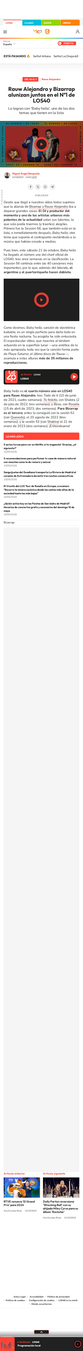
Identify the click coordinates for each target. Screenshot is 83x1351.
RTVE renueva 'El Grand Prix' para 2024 (19, 1203)
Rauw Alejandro (51, 79)
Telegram (52, 187)
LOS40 (9, 22)
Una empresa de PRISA (41, 1316)
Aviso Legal (20, 1296)
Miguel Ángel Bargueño (26, 173)
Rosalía (74, 404)
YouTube (34, 1231)
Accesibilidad (36, 1296)
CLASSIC (29, 22)
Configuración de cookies (41, 1300)
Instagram (19, 1231)
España (7, 44)
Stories (63, 1231)
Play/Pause (41, 144)
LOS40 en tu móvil (68, 1300)
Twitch (56, 1231)
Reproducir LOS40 (74, 376)
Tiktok (27, 1231)
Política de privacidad (58, 1296)
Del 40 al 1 (31, 79)
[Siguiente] (77, 56)
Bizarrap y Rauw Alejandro (48, 206)
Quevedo (17, 417)
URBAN (67, 22)
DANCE (47, 22)
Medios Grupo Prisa (42, 1325)
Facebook (30, 187)
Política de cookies (15, 1300)
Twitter (38, 187)
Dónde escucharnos (41, 1304)
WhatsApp (45, 187)
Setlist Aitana (42, 56)
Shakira (52, 421)
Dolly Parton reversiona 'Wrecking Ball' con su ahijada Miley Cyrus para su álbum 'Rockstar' (60, 1207)
